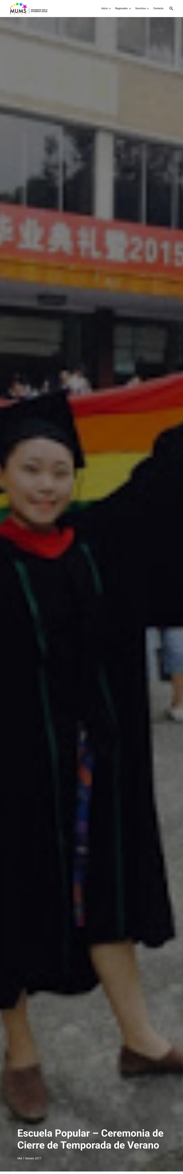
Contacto (158, 8)
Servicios (140, 8)
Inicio (105, 8)
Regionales (121, 8)
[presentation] (110, 8)
